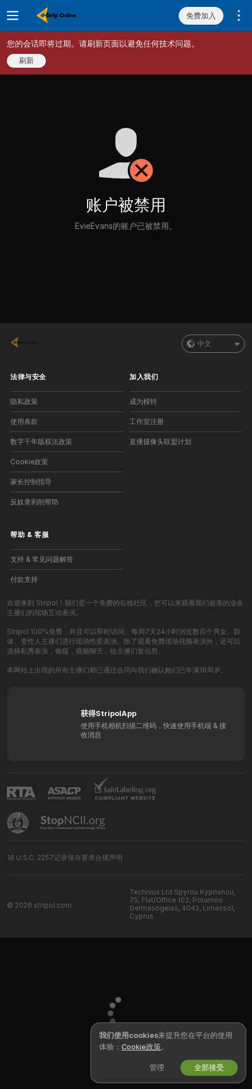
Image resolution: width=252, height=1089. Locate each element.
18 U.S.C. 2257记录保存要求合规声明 (65, 858)
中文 (213, 344)
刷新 (26, 60)
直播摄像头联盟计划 (160, 442)
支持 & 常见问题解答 (41, 559)
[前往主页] (75, 15)
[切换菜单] (12, 15)
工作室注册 (146, 422)
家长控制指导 (31, 482)
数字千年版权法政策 (41, 442)
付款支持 (24, 579)
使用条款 (24, 422)
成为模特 (143, 402)
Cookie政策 (29, 462)
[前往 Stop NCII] (74, 823)
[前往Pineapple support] (19, 823)
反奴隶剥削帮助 (34, 502)
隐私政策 (24, 402)
